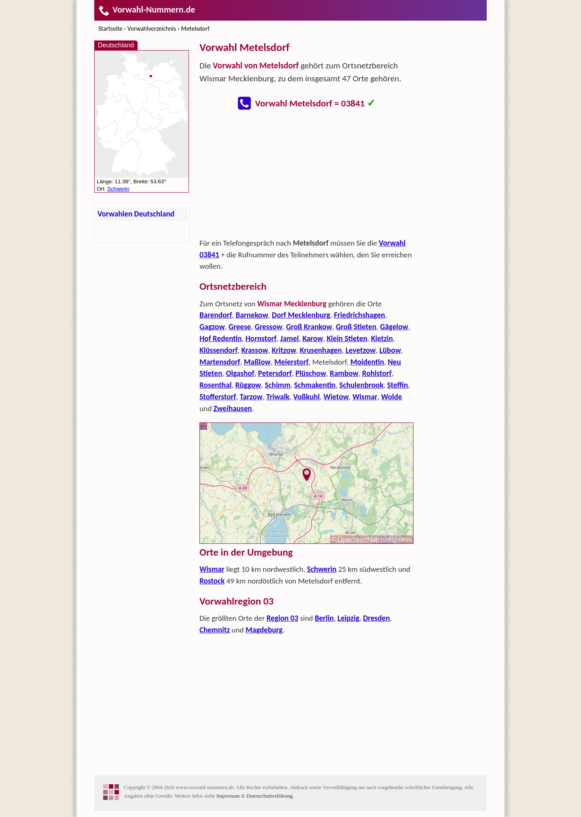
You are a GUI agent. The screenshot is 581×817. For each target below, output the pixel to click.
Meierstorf (291, 362)
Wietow (336, 396)
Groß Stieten (356, 326)
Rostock (212, 581)
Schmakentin (314, 385)
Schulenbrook (361, 385)
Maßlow (257, 362)
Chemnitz (214, 630)
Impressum (228, 796)
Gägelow (394, 326)
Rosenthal (215, 385)
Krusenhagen (321, 350)
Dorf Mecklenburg (301, 315)
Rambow (344, 373)
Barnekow (251, 315)
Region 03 (282, 618)
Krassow (254, 350)
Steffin (397, 385)
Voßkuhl (306, 396)
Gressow (268, 326)
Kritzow (284, 350)
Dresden (376, 618)
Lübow (390, 350)
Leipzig (348, 618)
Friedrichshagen (359, 315)
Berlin (324, 618)
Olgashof (240, 373)
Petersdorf (275, 373)
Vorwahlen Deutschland (136, 214)
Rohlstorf (377, 373)
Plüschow (310, 373)
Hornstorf (261, 338)
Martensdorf (219, 362)
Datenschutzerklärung (269, 796)
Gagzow (212, 326)
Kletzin (382, 338)
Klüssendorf (218, 350)
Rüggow (248, 385)
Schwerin (322, 569)
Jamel (289, 338)
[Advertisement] (306, 176)
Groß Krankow (309, 326)
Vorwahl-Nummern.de (146, 9)
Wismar (364, 396)
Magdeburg (264, 630)
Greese (240, 326)
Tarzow (251, 396)
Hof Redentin (220, 338)
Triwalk (278, 396)
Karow (313, 338)
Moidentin (367, 362)
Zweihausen (233, 408)
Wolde (391, 396)
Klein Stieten (347, 338)
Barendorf (215, 315)
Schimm (277, 385)
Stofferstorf (217, 396)
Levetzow (361, 350)
